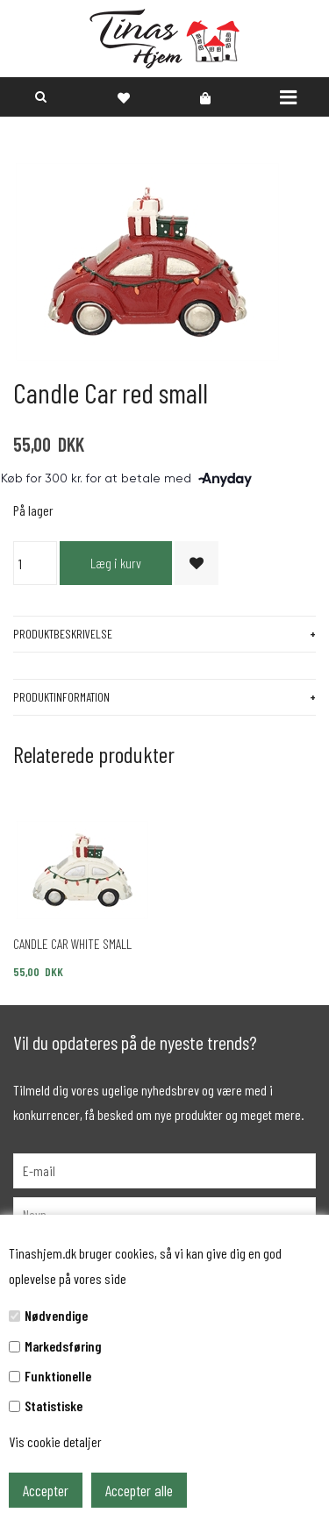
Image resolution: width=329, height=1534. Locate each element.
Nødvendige (56, 1315)
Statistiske (53, 1405)
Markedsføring (63, 1346)
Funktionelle (58, 1375)
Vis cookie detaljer (55, 1441)
